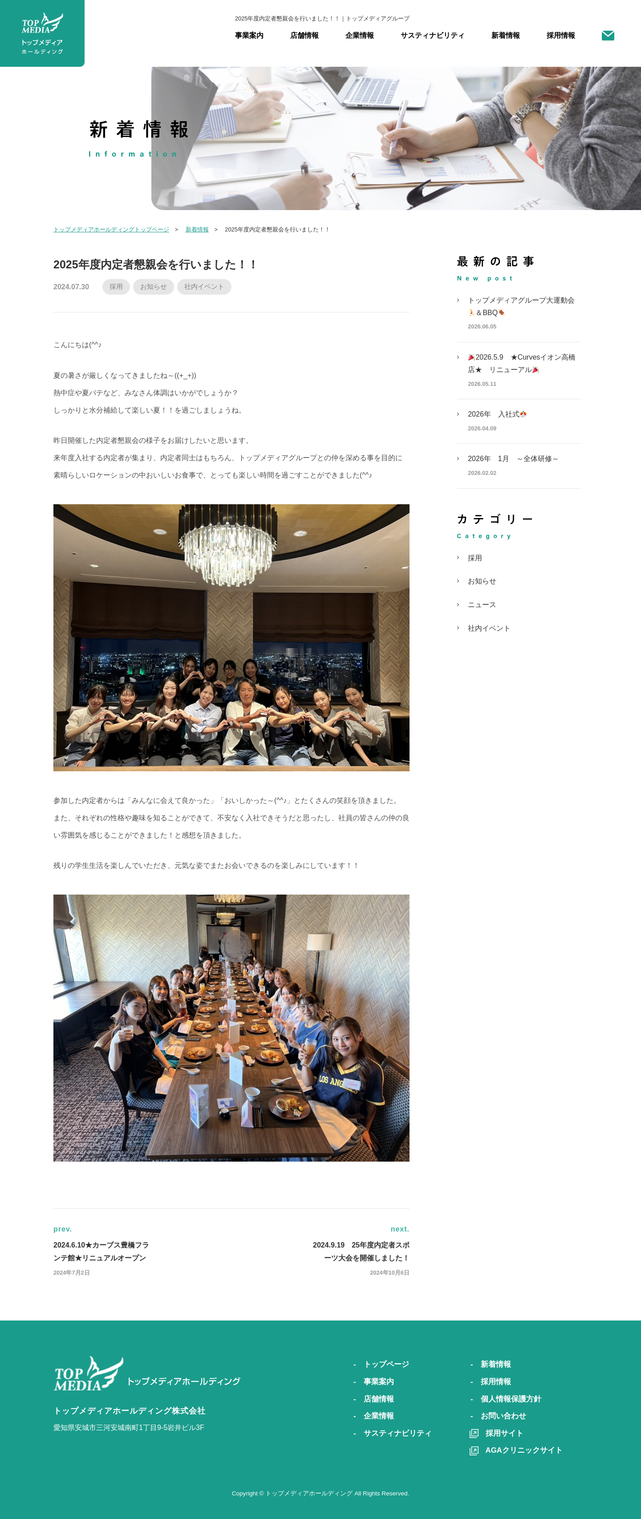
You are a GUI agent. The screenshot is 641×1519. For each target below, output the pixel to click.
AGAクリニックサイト (524, 1450)
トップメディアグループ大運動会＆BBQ (524, 315)
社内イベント (204, 286)
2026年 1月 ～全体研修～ (524, 468)
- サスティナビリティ (392, 1433)
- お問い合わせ (498, 1416)
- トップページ (381, 1364)
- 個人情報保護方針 (506, 1399)
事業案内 (249, 35)
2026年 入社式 (524, 423)
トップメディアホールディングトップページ (111, 229)
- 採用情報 (491, 1381)
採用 (116, 286)
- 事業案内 (373, 1381)
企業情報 (359, 35)
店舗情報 (304, 35)
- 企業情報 (373, 1416)
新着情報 (505, 35)
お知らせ (153, 286)
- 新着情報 (491, 1364)
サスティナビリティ (433, 35)
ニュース (482, 604)
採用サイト (504, 1433)
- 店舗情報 (373, 1399)
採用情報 (561, 35)
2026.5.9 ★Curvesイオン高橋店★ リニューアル (524, 372)
